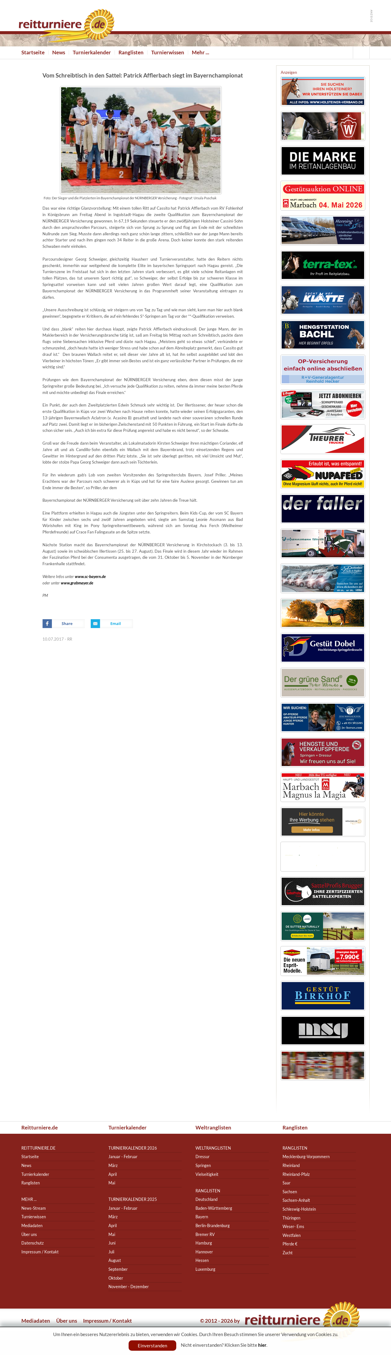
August (114, 1260)
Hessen (202, 1260)
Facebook (63, 623)
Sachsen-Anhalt (296, 1200)
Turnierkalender (92, 52)
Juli (111, 1251)
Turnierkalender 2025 (132, 1199)
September (118, 1269)
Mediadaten (31, 1225)
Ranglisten (131, 52)
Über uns (29, 1234)
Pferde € (290, 1244)
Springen (203, 1165)
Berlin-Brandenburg (213, 1225)
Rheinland (291, 1165)
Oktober (115, 1278)
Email (112, 623)
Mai (111, 1182)
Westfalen (292, 1235)
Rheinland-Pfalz (296, 1174)
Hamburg (204, 1242)
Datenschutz (32, 1242)
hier (262, 1345)
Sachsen (290, 1191)
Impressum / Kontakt (40, 1251)
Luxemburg (205, 1269)
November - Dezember (128, 1286)
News (58, 52)
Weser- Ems (293, 1226)
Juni (111, 1242)
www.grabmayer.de (77, 582)
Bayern (202, 1217)
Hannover (204, 1251)
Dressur (203, 1156)
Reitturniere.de (39, 1127)
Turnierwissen (167, 52)
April (112, 1174)
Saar (287, 1182)
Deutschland (206, 1199)
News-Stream (33, 1208)
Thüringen (291, 1217)
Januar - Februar (122, 1156)
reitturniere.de (38, 1148)
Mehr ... (200, 52)
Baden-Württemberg (214, 1208)
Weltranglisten (213, 1127)
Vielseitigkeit (207, 1174)
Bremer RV (205, 1234)
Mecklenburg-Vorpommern (306, 1156)
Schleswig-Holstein (299, 1209)
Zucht (288, 1252)
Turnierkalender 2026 (132, 1148)
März (113, 1165)
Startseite (33, 52)
